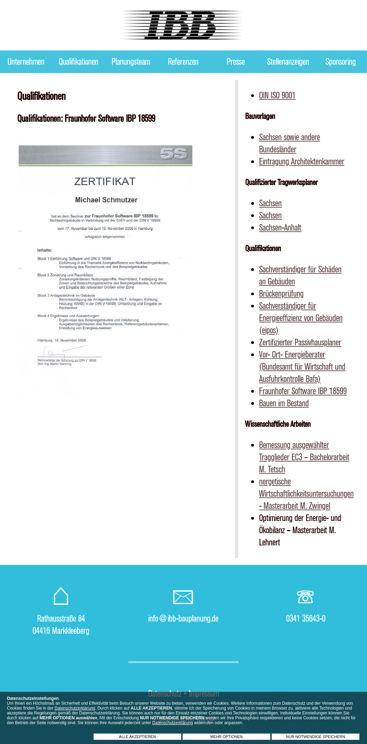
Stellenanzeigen (288, 61)
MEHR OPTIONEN (226, 737)
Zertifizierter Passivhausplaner (300, 342)
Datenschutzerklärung (75, 708)
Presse (236, 61)
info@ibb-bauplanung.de (183, 618)
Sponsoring (341, 61)
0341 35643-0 (306, 618)
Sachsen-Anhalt (280, 227)
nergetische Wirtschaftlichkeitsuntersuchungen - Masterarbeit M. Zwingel (306, 494)
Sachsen (270, 203)
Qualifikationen (78, 61)
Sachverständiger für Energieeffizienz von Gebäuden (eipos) (301, 318)
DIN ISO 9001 (277, 95)
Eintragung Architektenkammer (301, 161)
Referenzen (183, 61)
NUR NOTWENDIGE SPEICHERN (315, 737)
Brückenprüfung (281, 293)
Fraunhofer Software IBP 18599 (303, 391)
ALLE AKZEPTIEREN (137, 737)
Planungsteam (131, 61)
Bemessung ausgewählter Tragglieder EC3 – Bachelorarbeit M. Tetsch (304, 457)
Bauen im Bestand (284, 403)
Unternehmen (26, 61)
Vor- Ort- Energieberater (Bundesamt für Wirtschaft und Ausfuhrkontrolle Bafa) (302, 367)
